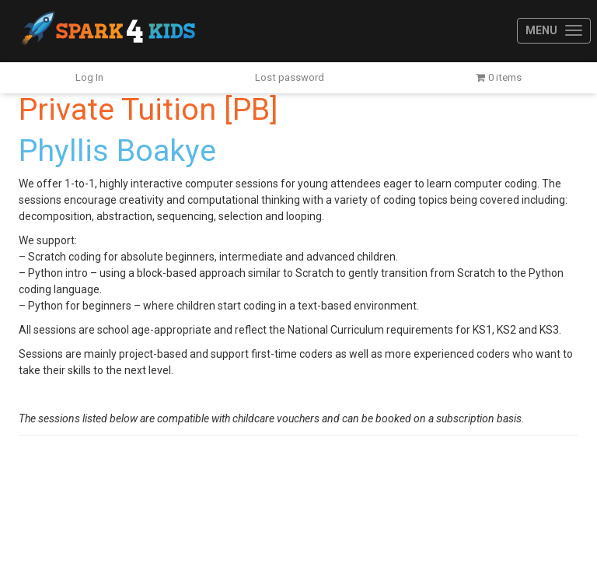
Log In (89, 77)
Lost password (289, 77)
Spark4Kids (107, 31)
